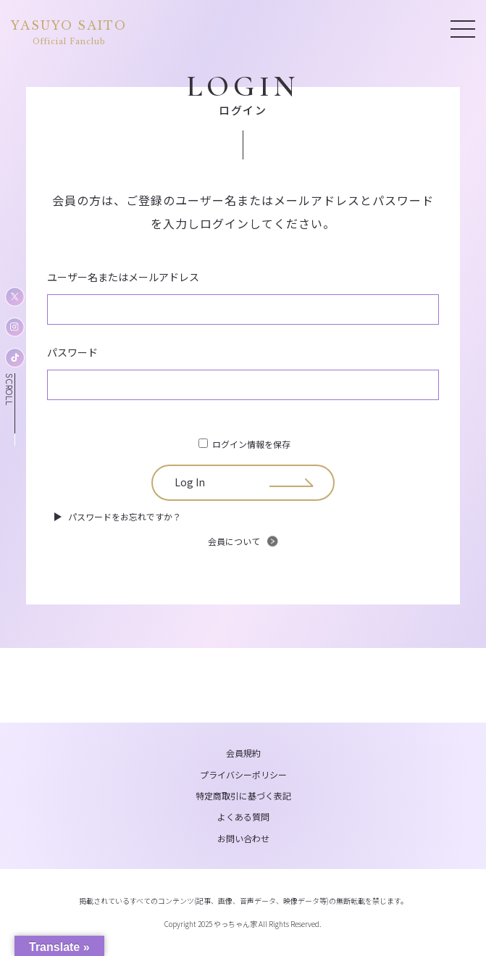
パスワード (72, 352)
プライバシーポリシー (243, 774)
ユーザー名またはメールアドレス (123, 277)
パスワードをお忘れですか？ (124, 516)
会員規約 (243, 753)
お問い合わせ (243, 838)
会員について (234, 541)
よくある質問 (243, 816)
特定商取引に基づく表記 (243, 795)
